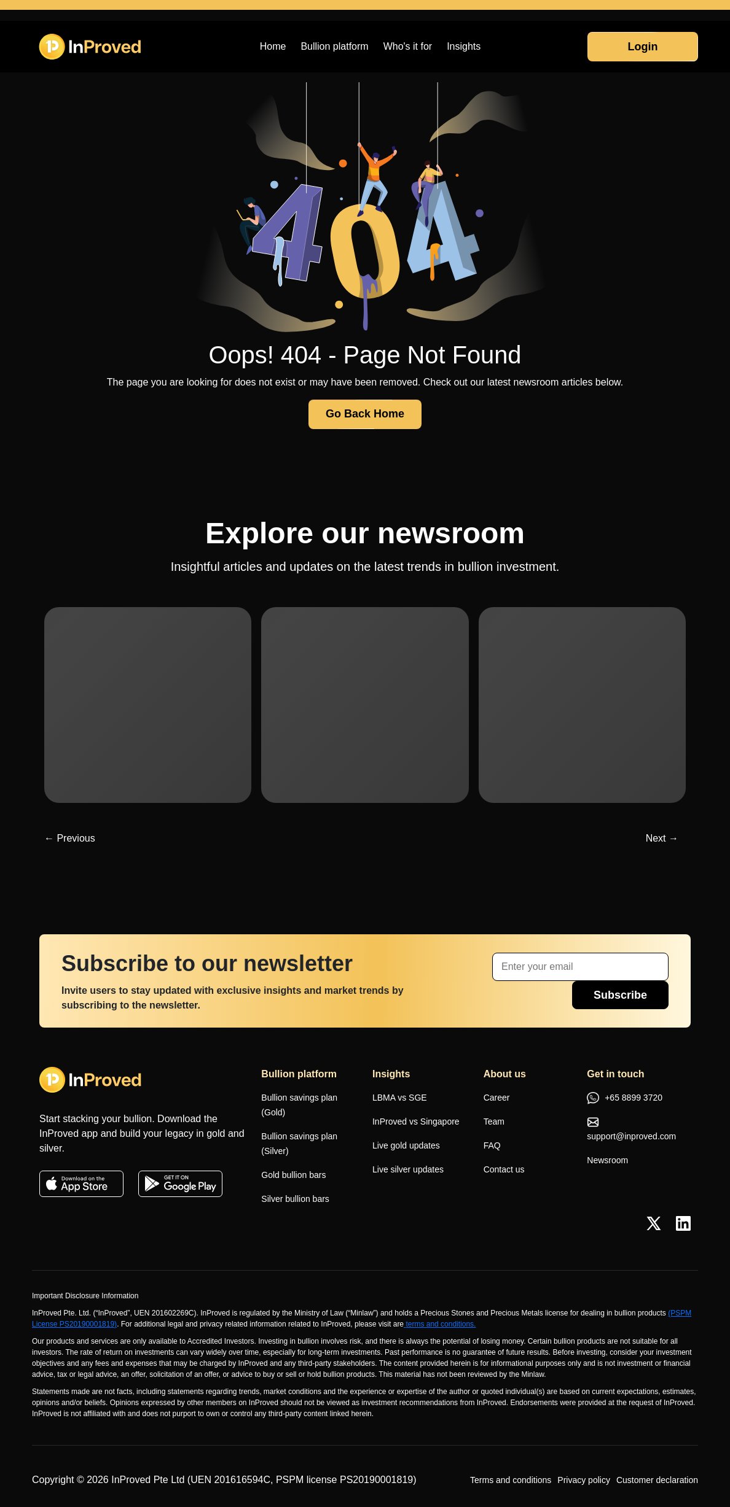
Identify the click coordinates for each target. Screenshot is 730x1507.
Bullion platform (334, 46)
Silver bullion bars (295, 1199)
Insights (464, 46)
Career (497, 1097)
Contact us (504, 1169)
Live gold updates (406, 1145)
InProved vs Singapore (416, 1121)
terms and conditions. (440, 1324)
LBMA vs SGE (399, 1097)
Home (273, 46)
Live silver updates (408, 1169)
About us (505, 1074)
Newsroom (607, 1160)
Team (494, 1121)
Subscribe (620, 995)
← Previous (69, 838)
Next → (662, 838)
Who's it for (408, 46)
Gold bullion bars (293, 1175)
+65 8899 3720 (624, 1099)
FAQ (492, 1145)
